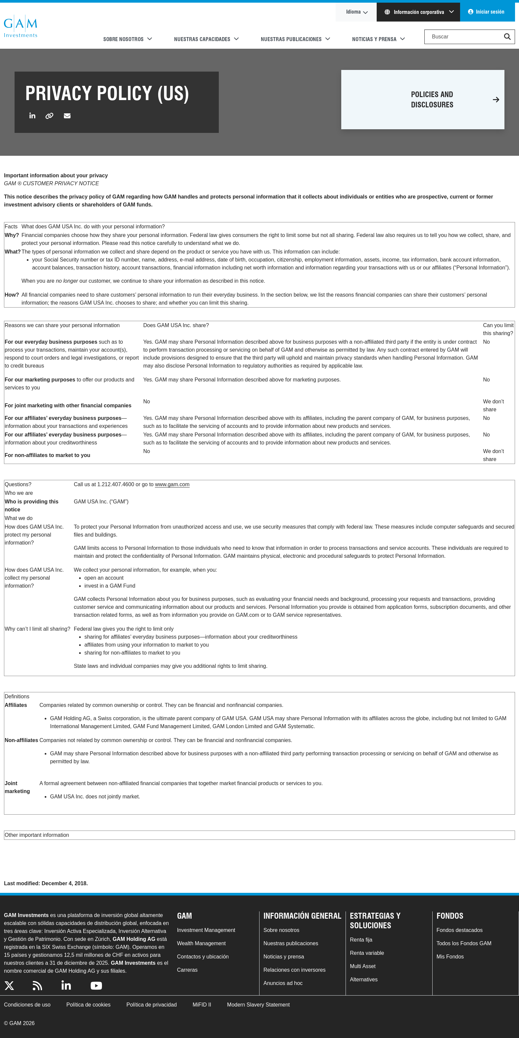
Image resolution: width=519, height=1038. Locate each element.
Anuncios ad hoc (283, 983)
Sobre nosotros (281, 930)
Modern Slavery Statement (258, 1005)
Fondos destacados (460, 930)
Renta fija (361, 940)
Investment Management (206, 930)
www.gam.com (172, 484)
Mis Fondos (450, 956)
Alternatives (364, 979)
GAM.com (20, 26)
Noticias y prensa (283, 956)
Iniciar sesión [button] (490, 12)
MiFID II (202, 1005)
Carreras (187, 970)
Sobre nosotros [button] (123, 39)
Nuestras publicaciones (290, 943)
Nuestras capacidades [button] (202, 39)
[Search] (469, 36)
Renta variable (367, 953)
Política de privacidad (151, 1005)
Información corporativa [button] (415, 12)
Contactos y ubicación (203, 956)
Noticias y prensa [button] (374, 39)
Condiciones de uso (27, 1005)
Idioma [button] (353, 12)
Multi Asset (362, 966)
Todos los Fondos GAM (464, 943)
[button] (507, 36)
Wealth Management (201, 943)
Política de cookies (89, 1005)
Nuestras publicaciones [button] (291, 39)
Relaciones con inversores (294, 970)
